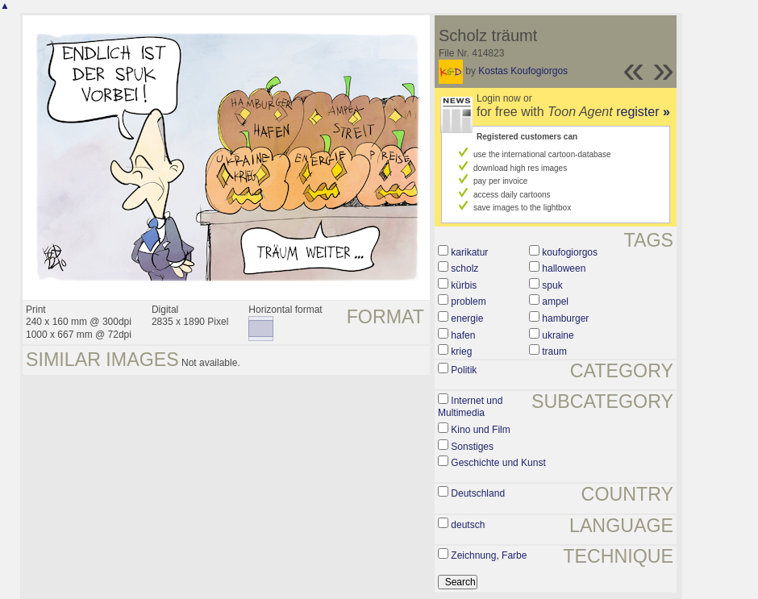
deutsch (468, 524)
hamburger (565, 318)
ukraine (557, 335)
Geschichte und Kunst (498, 462)
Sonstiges (472, 446)
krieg (461, 351)
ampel (555, 301)
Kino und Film (480, 429)
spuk (552, 285)
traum (554, 351)
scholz (464, 268)
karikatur (469, 252)
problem (468, 301)
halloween (563, 268)
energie (467, 318)
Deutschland (478, 493)
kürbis (464, 285)
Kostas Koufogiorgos (523, 71)
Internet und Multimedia (470, 407)
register (643, 112)
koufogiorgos (570, 252)
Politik (464, 370)
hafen (463, 335)
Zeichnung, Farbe (489, 555)
